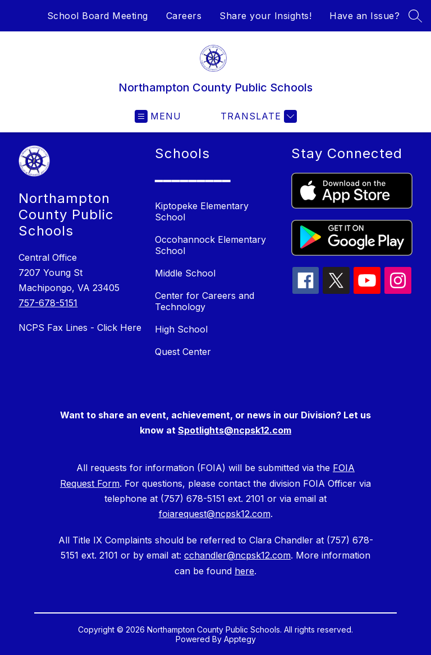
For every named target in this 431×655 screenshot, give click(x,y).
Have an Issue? (364, 15)
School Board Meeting (97, 15)
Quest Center (183, 351)
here (244, 570)
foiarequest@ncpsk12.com (214, 513)
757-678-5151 (48, 302)
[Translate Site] (257, 116)
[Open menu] (158, 116)
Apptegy (240, 639)
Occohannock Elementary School (210, 245)
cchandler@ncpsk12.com (237, 555)
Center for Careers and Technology (204, 301)
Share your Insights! (265, 15)
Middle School (185, 273)
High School (181, 329)
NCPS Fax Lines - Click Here (80, 327)
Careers (184, 15)
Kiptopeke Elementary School (202, 211)
